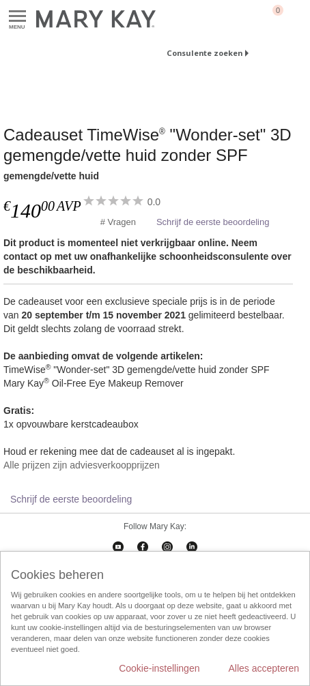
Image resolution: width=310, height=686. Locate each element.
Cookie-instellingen (159, 668)
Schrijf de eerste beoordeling (213, 222)
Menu (17, 16)
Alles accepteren (263, 668)
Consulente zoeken (204, 52)
